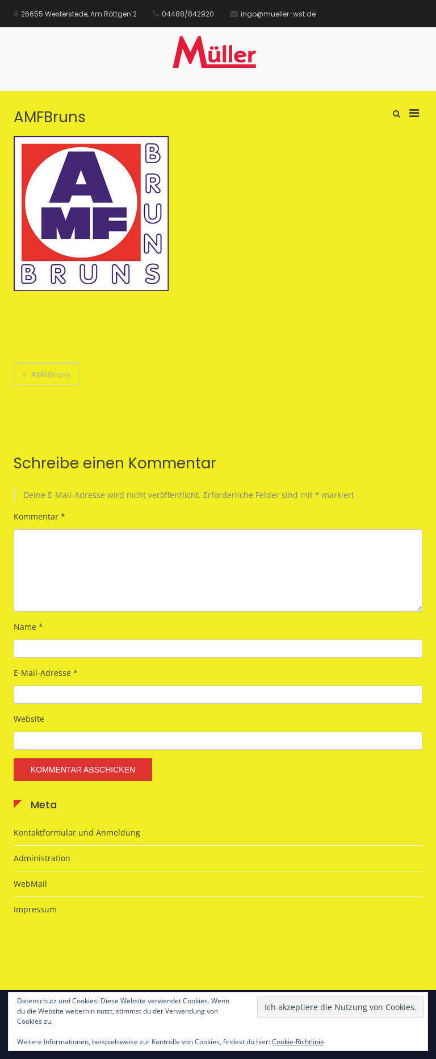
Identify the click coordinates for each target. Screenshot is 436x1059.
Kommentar (39, 516)
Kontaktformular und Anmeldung (77, 832)
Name (28, 626)
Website (29, 718)
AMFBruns (50, 374)
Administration (42, 858)
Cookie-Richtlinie (298, 1041)
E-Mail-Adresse (46, 672)
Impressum (35, 909)
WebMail (30, 883)
